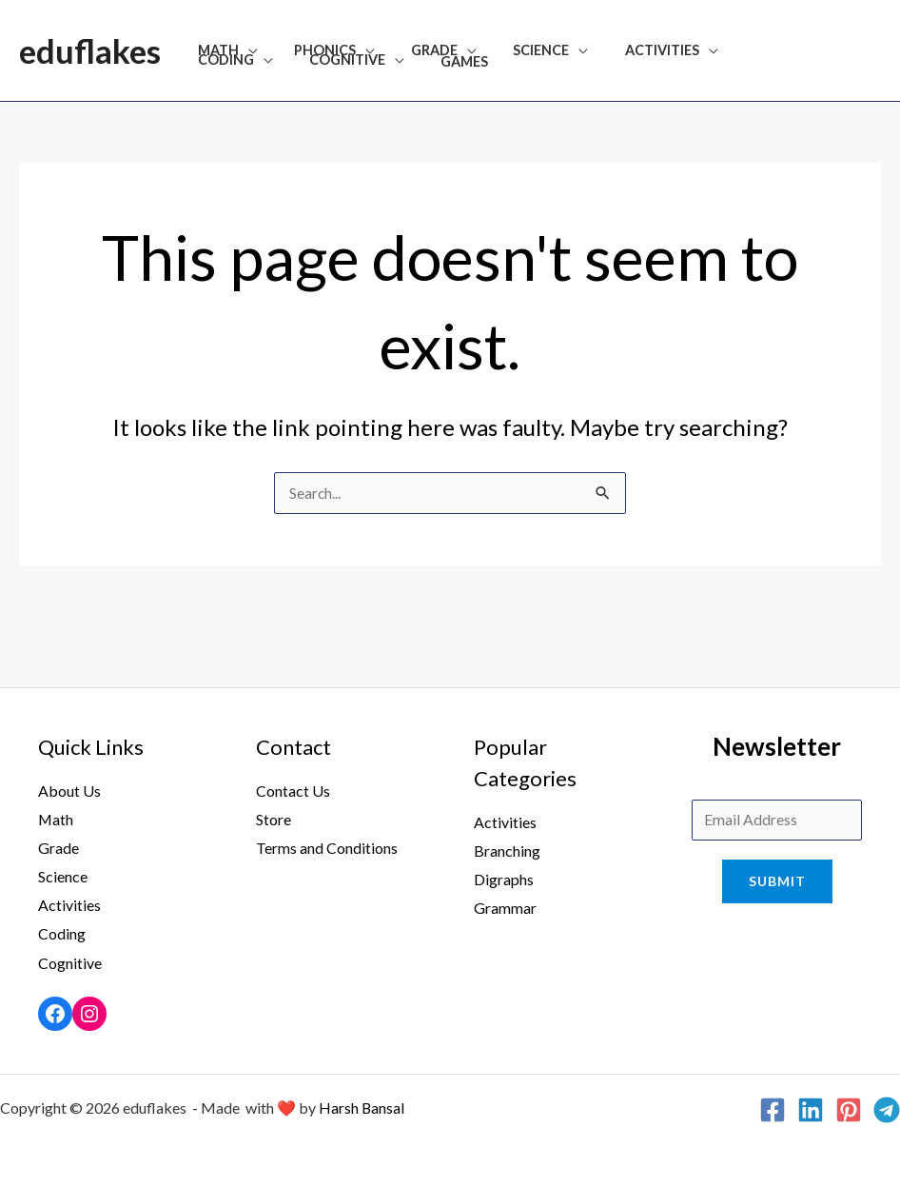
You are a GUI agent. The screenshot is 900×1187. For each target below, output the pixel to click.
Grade (412, 51)
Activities (622, 51)
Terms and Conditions (327, 849)
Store (273, 820)
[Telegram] (886, 1108)
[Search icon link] (872, 50)
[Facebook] (772, 1108)
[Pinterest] (848, 1108)
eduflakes (90, 50)
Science (510, 51)
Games (339, 62)
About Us (69, 791)
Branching (507, 851)
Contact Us (293, 791)
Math (213, 51)
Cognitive (231, 61)
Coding (733, 51)
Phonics (311, 51)
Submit (777, 884)
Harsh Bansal (362, 1106)
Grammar (505, 908)
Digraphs (504, 880)
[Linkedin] (810, 1108)
